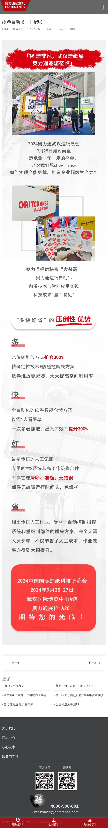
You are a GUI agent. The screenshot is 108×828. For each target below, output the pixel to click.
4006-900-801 (65, 806)
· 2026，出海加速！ (14, 685)
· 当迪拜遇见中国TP (66, 704)
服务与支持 (10, 756)
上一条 (13, 662)
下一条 (95, 662)
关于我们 (8, 728)
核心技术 (8, 747)
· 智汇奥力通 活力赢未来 (17, 704)
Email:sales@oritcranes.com (55, 812)
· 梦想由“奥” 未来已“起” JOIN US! (75, 685)
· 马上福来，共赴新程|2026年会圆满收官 (78, 696)
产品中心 (8, 737)
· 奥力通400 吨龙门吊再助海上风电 (24, 695)
